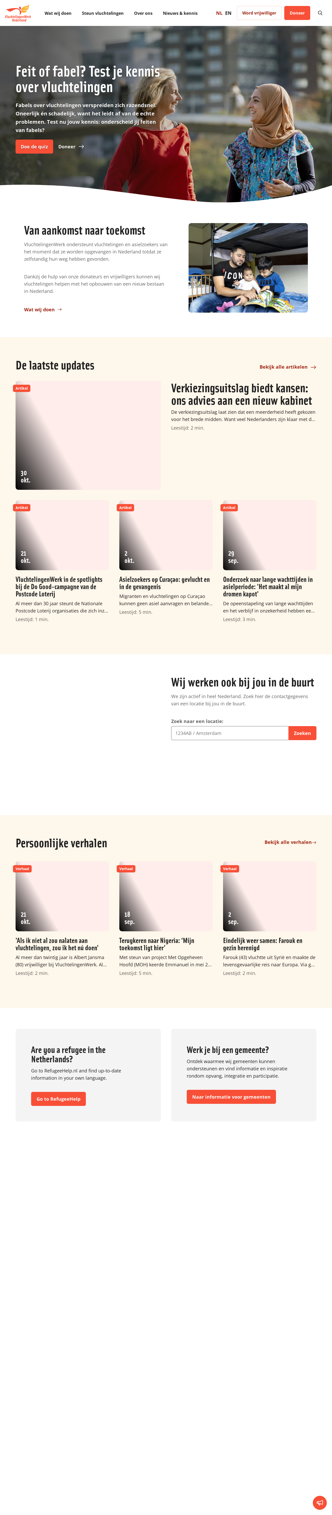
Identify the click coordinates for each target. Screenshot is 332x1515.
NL (219, 13)
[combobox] (229, 764)
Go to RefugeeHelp (58, 1126)
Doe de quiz (34, 146)
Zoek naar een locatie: (197, 752)
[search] (320, 13)
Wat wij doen (43, 336)
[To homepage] (18, 13)
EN (228, 13)
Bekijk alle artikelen (288, 449)
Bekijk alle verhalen (290, 892)
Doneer (71, 146)
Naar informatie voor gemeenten (231, 1123)
